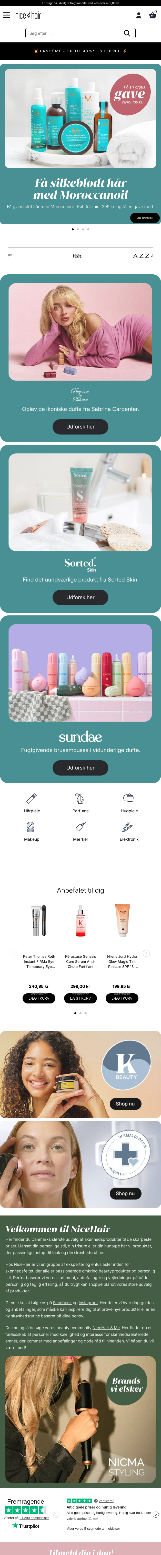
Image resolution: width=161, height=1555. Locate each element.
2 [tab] (81, 1013)
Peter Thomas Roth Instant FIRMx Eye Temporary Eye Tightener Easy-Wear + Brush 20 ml (39, 961)
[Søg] (80, 33)
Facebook (62, 1302)
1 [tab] (75, 1013)
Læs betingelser (145, 217)
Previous (16, 953)
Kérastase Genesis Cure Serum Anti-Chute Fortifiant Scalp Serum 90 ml (80, 961)
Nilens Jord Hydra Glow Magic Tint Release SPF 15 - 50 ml (122, 961)
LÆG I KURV (38, 998)
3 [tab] (86, 1013)
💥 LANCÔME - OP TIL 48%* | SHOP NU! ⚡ (80, 51)
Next (145, 953)
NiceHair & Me (106, 1327)
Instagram (88, 1302)
